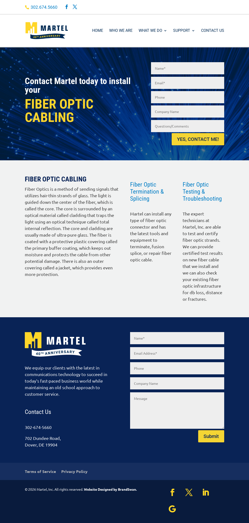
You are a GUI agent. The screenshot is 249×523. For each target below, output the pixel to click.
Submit (211, 436)
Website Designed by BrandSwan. (110, 489)
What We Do (150, 31)
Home (97, 31)
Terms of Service (40, 472)
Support (181, 31)
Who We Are (121, 31)
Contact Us (212, 31)
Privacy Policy (74, 472)
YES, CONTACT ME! (198, 139)
